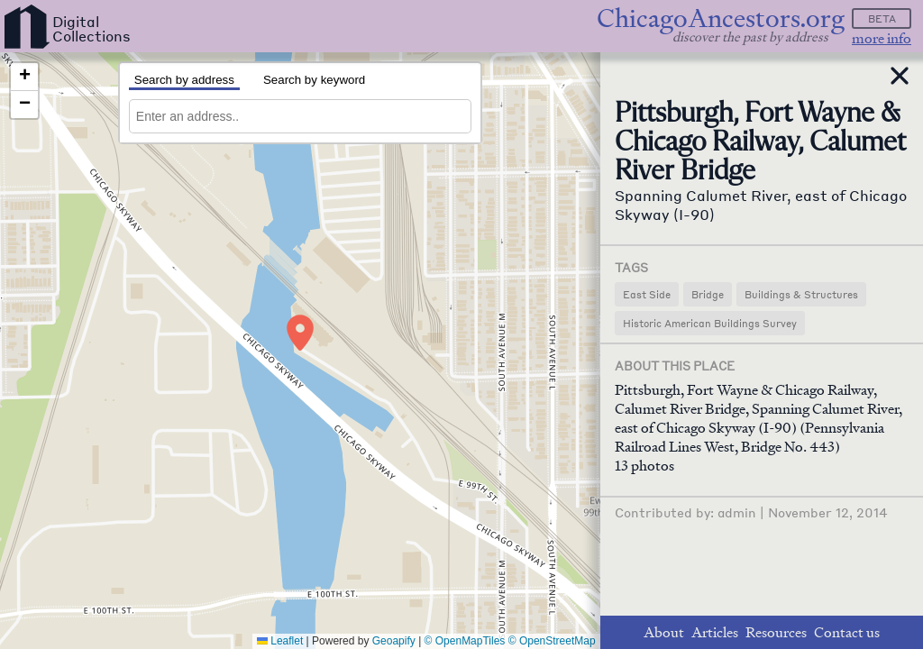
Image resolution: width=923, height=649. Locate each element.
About (664, 632)
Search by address (184, 80)
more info (881, 38)
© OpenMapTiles (465, 641)
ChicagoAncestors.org (721, 18)
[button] (300, 333)
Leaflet (280, 641)
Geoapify (394, 641)
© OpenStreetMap (552, 641)
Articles (714, 632)
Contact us (847, 632)
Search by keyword (314, 80)
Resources (776, 632)
